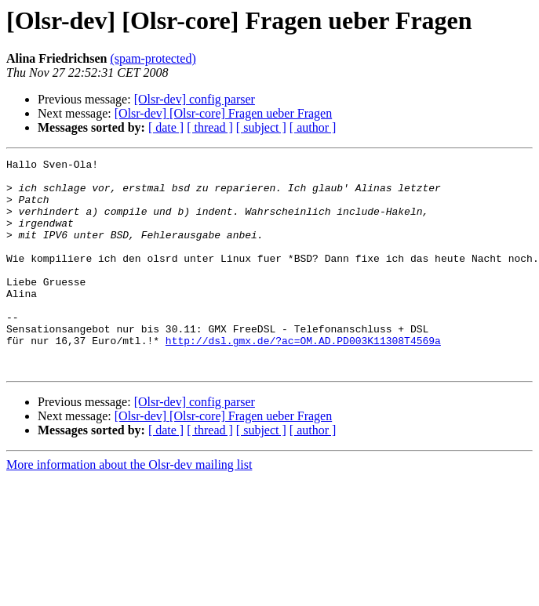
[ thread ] (210, 127)
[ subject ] (261, 127)
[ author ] (313, 127)
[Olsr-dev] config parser (194, 99)
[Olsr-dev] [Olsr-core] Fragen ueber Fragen (223, 113)
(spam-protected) (152, 58)
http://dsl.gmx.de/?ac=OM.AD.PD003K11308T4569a (303, 378)
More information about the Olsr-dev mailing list (129, 506)
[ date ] (166, 127)
